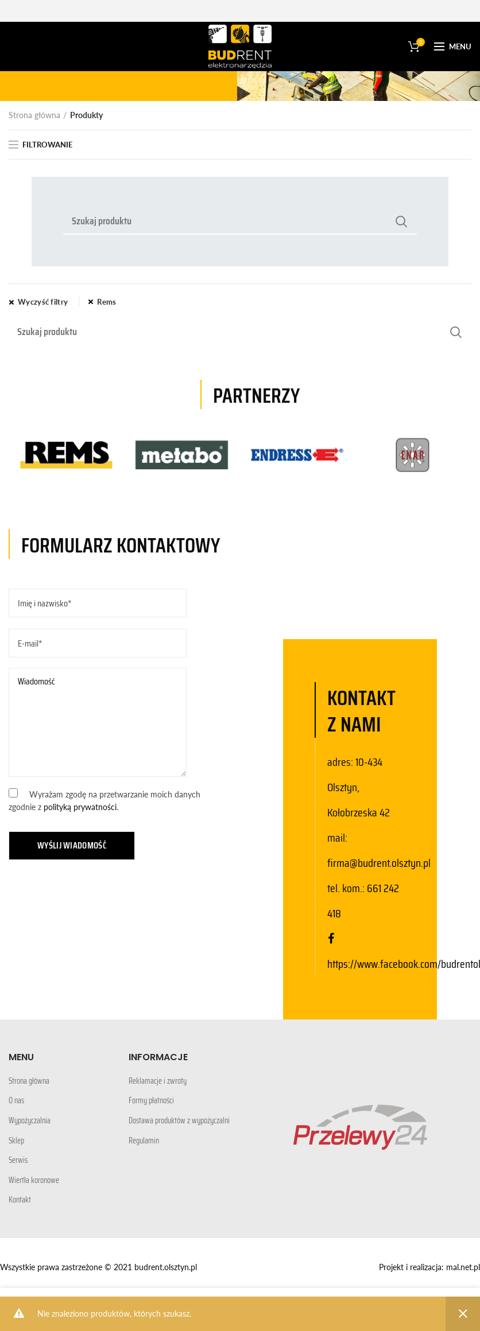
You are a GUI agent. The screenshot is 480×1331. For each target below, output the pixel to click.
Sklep (16, 1141)
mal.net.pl (463, 1267)
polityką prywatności (80, 807)
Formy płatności (151, 1101)
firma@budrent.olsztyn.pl (379, 863)
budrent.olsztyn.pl (165, 1267)
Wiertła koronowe (34, 1180)
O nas (16, 1101)
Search (401, 221)
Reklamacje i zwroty (158, 1081)
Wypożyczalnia (30, 1121)
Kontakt (20, 1200)
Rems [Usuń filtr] (106, 301)
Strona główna (34, 115)
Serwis (18, 1160)
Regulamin (144, 1141)
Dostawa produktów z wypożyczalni (179, 1121)
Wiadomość (98, 722)
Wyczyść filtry (43, 301)
